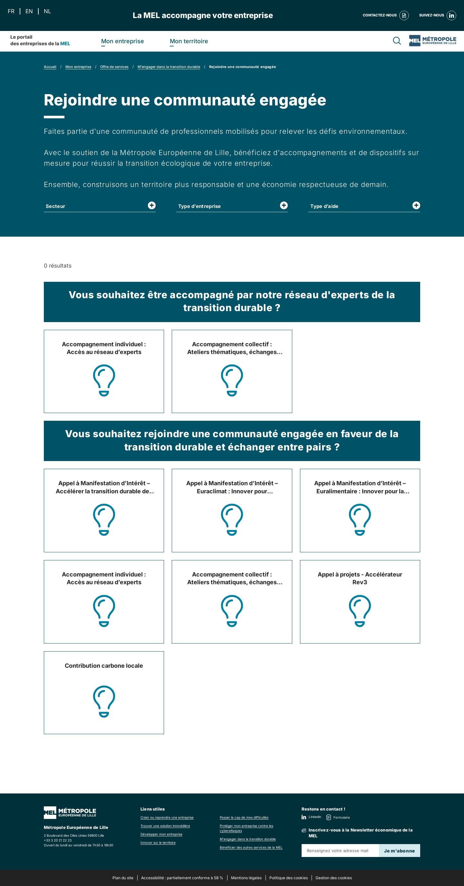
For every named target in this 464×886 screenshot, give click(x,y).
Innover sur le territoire (158, 842)
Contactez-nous (386, 15)
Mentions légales (246, 877)
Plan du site (122, 877)
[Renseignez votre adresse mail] (340, 850)
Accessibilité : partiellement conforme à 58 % (182, 877)
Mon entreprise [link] (78, 66)
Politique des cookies (288, 877)
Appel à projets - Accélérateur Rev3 (360, 578)
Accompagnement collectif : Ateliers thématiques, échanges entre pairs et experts (232, 348)
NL (47, 11)
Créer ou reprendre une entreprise (167, 817)
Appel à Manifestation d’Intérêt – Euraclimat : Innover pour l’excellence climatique (232, 487)
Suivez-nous (437, 15)
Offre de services (114, 66)
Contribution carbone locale (104, 665)
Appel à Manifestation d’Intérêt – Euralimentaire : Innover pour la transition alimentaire (360, 487)
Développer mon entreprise (161, 834)
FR (11, 11)
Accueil (50, 66)
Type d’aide (324, 206)
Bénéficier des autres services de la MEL (251, 847)
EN (29, 11)
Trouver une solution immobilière (165, 826)
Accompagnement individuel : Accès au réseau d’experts (104, 348)
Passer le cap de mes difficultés (244, 817)
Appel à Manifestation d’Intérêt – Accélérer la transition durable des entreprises (104, 487)
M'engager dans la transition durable (169, 66)
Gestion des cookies (333, 877)
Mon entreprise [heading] (122, 41)
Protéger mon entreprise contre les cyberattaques (246, 828)
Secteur (55, 206)
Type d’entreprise (199, 206)
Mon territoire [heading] (189, 41)
